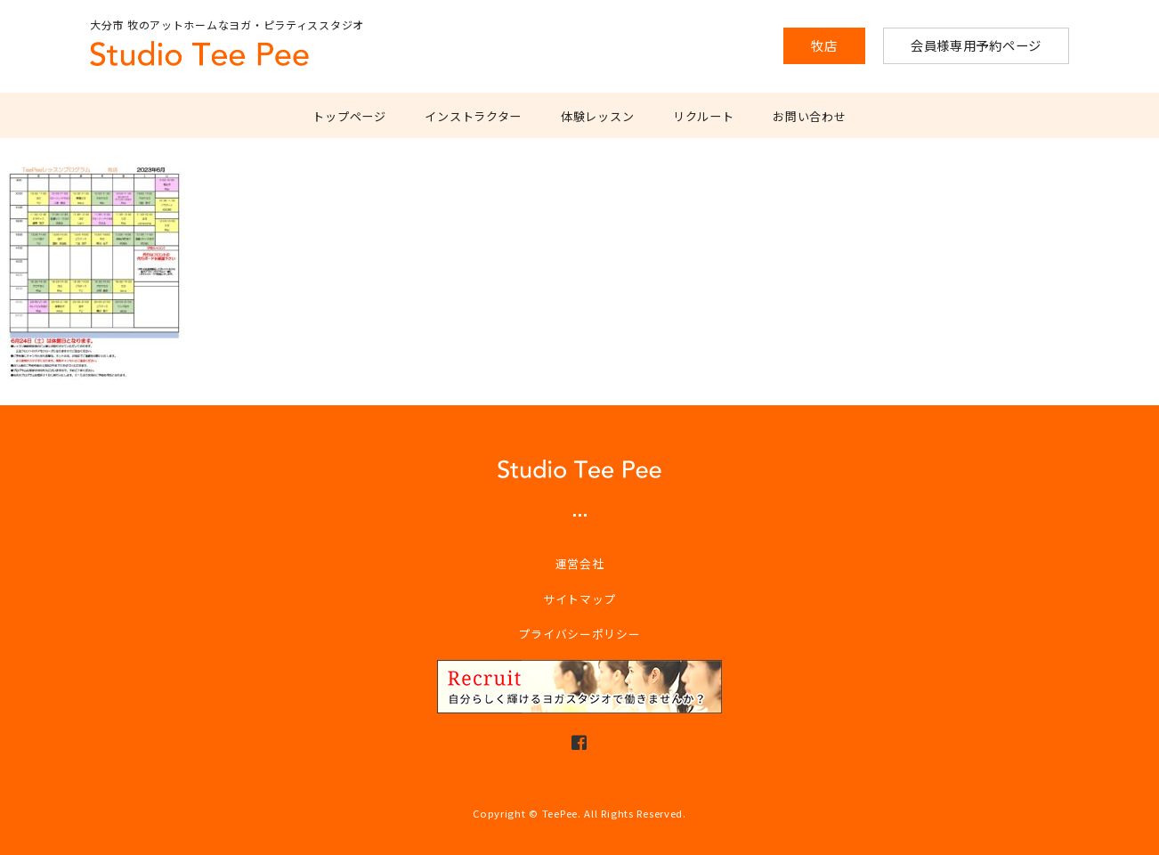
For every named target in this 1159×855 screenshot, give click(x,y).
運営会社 (579, 563)
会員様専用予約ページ (976, 45)
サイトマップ (579, 598)
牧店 (824, 45)
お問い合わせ (809, 116)
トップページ (348, 116)
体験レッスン (597, 116)
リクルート (703, 116)
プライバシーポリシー (579, 633)
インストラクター (473, 116)
